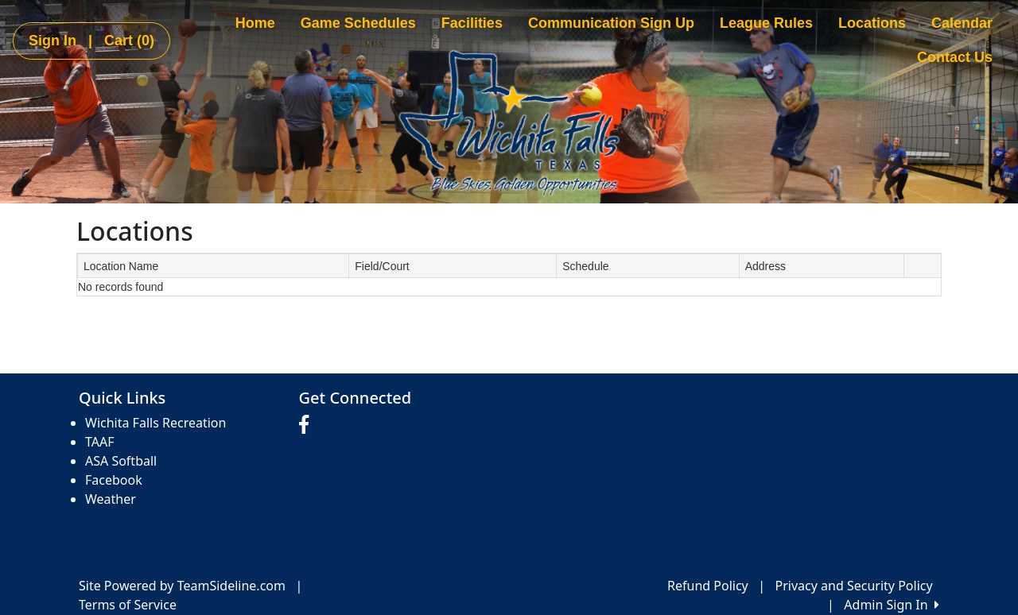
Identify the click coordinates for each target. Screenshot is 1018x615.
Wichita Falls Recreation (155, 422)
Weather (110, 499)
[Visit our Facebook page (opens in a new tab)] (308, 425)
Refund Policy (707, 585)
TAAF (100, 442)
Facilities (472, 23)
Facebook (113, 480)
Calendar (962, 23)
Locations (872, 23)
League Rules (766, 23)
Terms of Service (128, 604)
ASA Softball (121, 461)
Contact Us (955, 57)
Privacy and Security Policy (854, 585)
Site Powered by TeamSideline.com (182, 585)
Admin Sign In (891, 604)
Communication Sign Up (611, 23)
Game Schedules (358, 23)
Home (255, 23)
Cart (129, 40)
